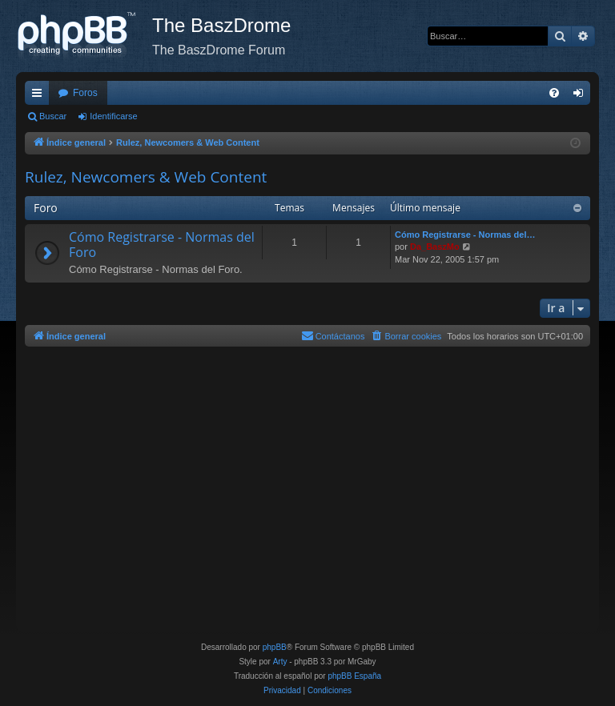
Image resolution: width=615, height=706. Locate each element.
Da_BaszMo (435, 246)
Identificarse (113, 116)
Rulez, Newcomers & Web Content (146, 176)
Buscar (52, 116)
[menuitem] (554, 93)
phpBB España (354, 676)
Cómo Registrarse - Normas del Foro (162, 244)
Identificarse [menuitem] (581, 96)
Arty (280, 661)
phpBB (275, 647)
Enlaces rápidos (40, 96)
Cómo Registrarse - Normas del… (465, 234)
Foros (85, 92)
